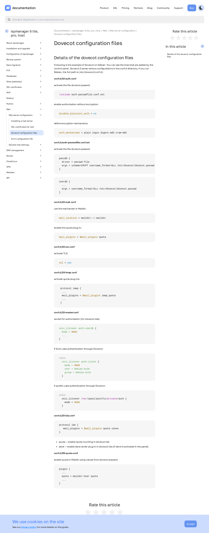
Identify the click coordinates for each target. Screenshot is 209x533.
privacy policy (28, 527)
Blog (149, 7)
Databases (24, 75)
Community (163, 7)
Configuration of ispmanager (24, 53)
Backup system (24, 59)
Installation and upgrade (24, 48)
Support (178, 7)
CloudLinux (24, 161)
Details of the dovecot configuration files (184, 55)
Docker (24, 155)
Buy (192, 7)
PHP (24, 92)
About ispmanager (24, 42)
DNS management (24, 150)
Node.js (10, 98)
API (24, 177)
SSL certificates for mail (22, 127)
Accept (190, 523)
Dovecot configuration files (24, 132)
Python (24, 103)
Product (104, 7)
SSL (115, 7)
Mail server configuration (25, 114)
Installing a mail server (22, 121)
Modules (24, 172)
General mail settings (25, 144)
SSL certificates (24, 86)
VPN (24, 166)
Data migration (24, 64)
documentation (24, 8)
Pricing (125, 7)
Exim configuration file (22, 138)
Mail (24, 109)
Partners (138, 7)
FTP (24, 70)
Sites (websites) (24, 81)
